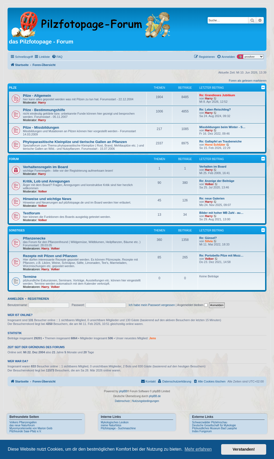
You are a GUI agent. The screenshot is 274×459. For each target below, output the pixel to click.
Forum (14, 159)
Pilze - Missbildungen (41, 127)
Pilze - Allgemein (37, 96)
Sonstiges (17, 230)
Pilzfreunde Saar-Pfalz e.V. (25, 431)
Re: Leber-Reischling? (215, 109)
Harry (42, 102)
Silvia (209, 241)
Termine (29, 277)
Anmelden (16, 298)
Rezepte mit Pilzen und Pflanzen (50, 256)
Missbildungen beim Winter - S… (222, 127)
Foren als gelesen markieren (247, 80)
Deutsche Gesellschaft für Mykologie (214, 425)
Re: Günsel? (208, 238)
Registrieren (38, 298)
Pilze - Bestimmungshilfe (44, 110)
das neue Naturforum (22, 425)
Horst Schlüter (215, 144)
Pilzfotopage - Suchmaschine (118, 428)
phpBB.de (155, 396)
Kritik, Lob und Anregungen (46, 181)
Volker (42, 191)
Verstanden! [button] (244, 449)
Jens (152, 338)
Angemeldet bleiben (192, 305)
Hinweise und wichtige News (47, 199)
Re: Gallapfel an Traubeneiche (220, 141)
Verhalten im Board (212, 166)
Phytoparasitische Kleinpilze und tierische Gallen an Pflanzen (75, 142)
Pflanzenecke (34, 238)
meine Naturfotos (111, 425)
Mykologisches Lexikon (115, 422)
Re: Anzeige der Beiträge (216, 180)
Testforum (31, 213)
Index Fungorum (202, 431)
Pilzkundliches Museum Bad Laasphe (214, 428)
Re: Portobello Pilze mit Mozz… (221, 255)
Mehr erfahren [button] (198, 449)
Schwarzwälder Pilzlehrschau (209, 422)
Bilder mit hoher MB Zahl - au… (221, 212)
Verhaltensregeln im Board (45, 167)
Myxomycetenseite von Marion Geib (30, 428)
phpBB (123, 391)
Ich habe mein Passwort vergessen (152, 305)
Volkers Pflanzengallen (23, 422)
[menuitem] (57, 57)
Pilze (12, 87)
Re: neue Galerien (212, 198)
